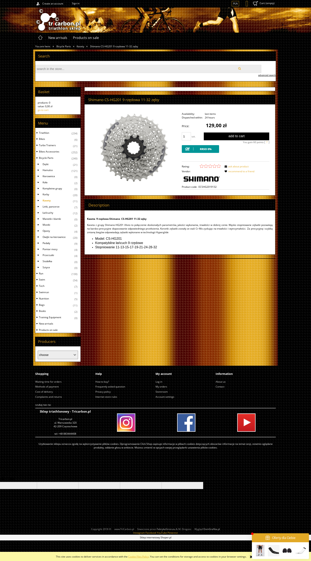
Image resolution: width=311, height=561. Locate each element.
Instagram (139, 532)
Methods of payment (47, 386)
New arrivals (46, 323)
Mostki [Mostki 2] (46, 224)
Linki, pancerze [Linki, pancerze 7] (51, 206)
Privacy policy (103, 391)
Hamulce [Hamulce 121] (48, 170)
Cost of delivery (44, 391)
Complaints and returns (48, 397)
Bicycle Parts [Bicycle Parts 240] (46, 158)
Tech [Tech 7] (41, 286)
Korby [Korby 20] (46, 194)
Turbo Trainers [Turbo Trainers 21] (47, 145)
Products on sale (48, 330)
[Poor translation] (10, 479)
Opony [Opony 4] (46, 231)
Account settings (165, 397)
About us (221, 381)
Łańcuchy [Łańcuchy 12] (48, 212)
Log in (159, 381)
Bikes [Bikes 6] (42, 139)
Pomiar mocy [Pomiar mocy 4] (50, 249)
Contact (220, 386)
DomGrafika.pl (211, 529)
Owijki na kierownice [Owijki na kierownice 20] (54, 237)
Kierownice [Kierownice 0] (49, 176)
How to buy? (102, 381)
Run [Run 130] (41, 273)
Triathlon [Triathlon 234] (44, 133)
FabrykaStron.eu (166, 529)
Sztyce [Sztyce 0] (46, 267)
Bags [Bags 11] (42, 305)
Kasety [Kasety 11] (47, 200)
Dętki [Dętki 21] (46, 164)
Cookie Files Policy (138, 556)
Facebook (151, 532)
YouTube (162, 532)
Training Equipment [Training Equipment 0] (50, 317)
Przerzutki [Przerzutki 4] (48, 255)
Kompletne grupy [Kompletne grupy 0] (52, 188)
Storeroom (162, 391)
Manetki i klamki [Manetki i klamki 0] (52, 219)
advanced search (267, 75)
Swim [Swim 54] (42, 279)
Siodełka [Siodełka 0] (47, 261)
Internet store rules (106, 397)
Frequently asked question (110, 386)
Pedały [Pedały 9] (46, 243)
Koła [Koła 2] (45, 182)
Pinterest (173, 532)
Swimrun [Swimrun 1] (44, 292)
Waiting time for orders (48, 381)
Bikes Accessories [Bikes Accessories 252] (49, 151)
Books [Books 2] (42, 311)
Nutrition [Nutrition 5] (44, 298)
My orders (161, 386)
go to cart (43, 110)
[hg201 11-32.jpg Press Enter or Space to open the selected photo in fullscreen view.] (134, 147)
